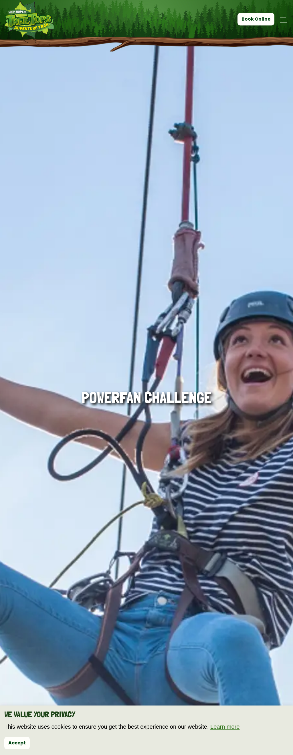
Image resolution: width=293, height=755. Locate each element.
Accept (17, 743)
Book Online (256, 19)
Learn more (224, 727)
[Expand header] (284, 20)
